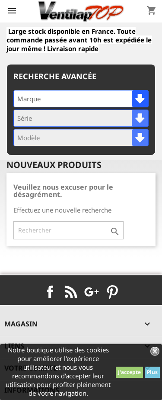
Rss (70, 291)
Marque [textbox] (29, 98)
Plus (152, 372)
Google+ (91, 291)
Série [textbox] (24, 118)
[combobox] (81, 98)
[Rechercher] (68, 230)
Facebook (50, 291)
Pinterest (112, 291)
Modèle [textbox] (28, 137)
